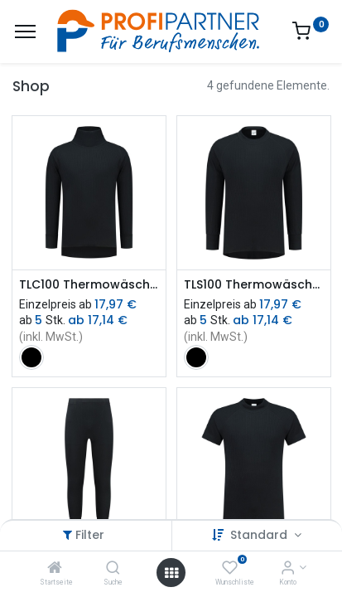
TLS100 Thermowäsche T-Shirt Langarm (254, 285)
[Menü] (25, 31)
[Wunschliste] (230, 568)
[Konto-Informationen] (288, 568)
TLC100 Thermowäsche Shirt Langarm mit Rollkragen (89, 285)
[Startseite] (54, 568)
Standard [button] (260, 535)
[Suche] (113, 568)
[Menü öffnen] (171, 573)
